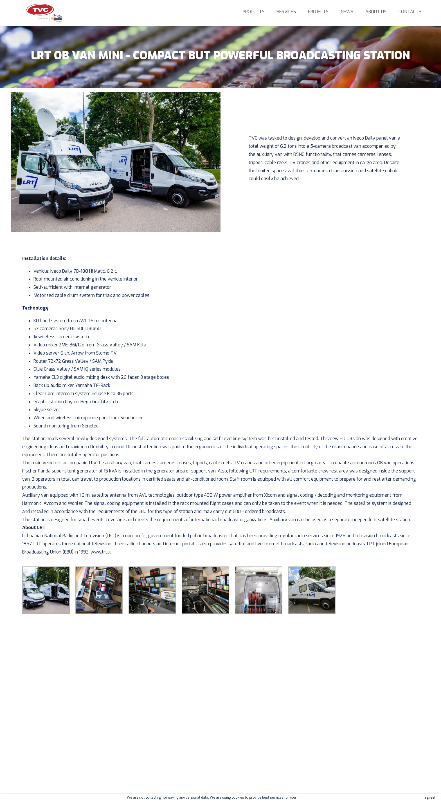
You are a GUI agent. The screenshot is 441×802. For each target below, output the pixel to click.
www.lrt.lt (101, 552)
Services (286, 12)
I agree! (428, 798)
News (347, 12)
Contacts (410, 12)
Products (254, 12)
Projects (318, 12)
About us (375, 12)
